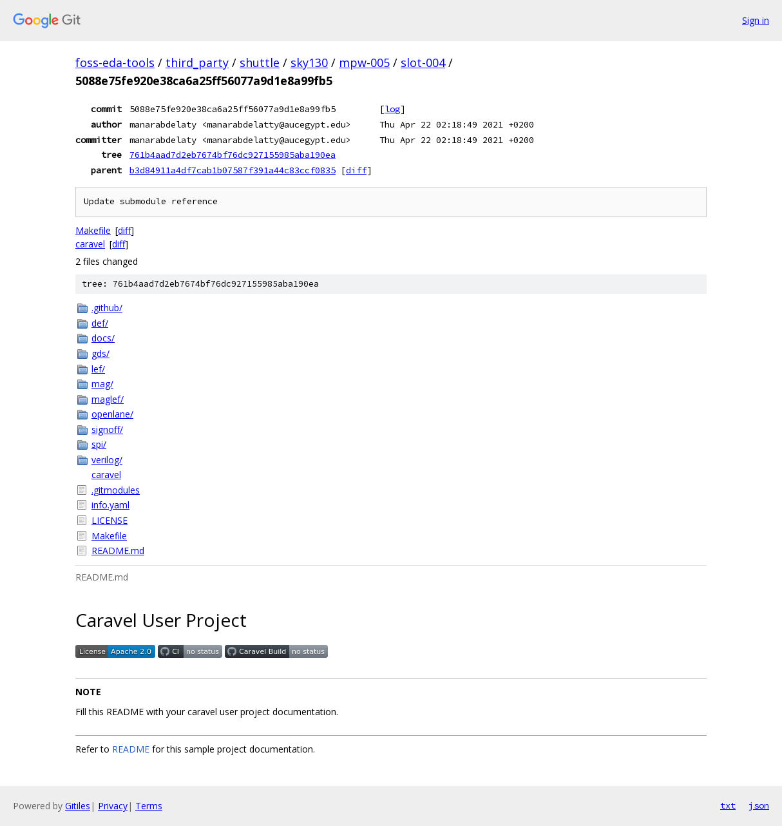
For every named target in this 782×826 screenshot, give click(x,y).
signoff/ (107, 429)
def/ (99, 323)
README (130, 749)
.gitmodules (115, 490)
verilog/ (106, 460)
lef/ (98, 369)
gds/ (100, 353)
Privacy (113, 806)
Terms (148, 806)
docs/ (103, 338)
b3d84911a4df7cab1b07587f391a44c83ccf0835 (232, 170)
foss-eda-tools (115, 62)
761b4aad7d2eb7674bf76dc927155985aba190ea (232, 154)
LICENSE (109, 520)
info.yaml (110, 505)
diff (356, 170)
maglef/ (107, 399)
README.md (117, 550)
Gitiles (77, 806)
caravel (90, 244)
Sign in (755, 20)
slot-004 (423, 62)
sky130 (309, 62)
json (759, 805)
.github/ (106, 308)
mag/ (102, 384)
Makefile (93, 230)
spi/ (98, 444)
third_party (197, 62)
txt (728, 805)
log (392, 109)
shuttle (260, 62)
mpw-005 (364, 62)
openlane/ (112, 414)
